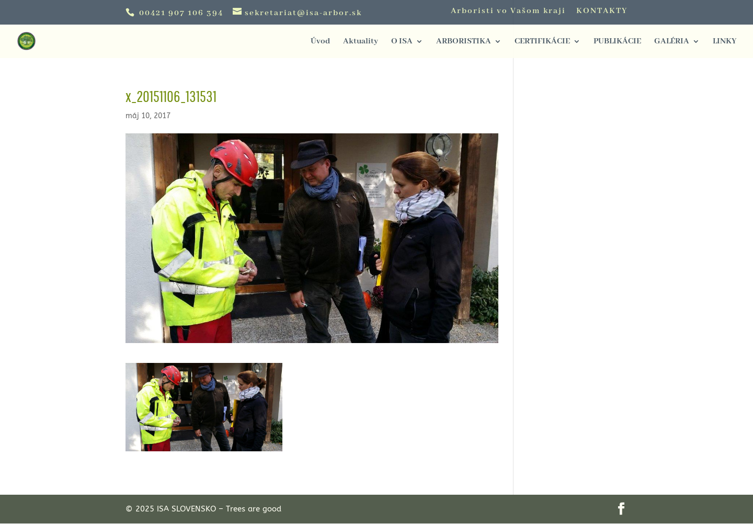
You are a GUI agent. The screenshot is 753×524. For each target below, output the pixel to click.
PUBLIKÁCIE (617, 42)
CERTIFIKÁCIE (542, 42)
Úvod (320, 42)
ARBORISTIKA (463, 42)
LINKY (724, 42)
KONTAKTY (602, 11)
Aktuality (360, 42)
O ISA (402, 42)
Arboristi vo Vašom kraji (508, 11)
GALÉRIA (671, 42)
